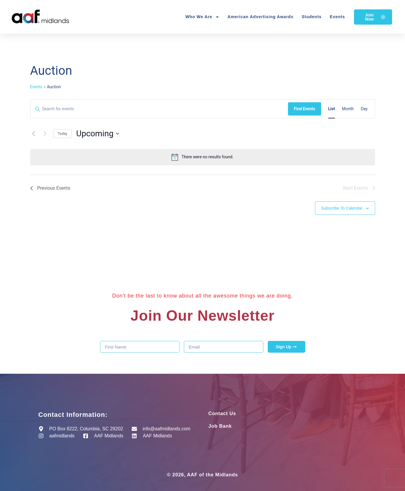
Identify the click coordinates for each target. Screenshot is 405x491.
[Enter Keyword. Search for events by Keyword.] (159, 109)
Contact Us (222, 413)
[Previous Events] (33, 133)
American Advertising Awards (261, 16)
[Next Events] (45, 133)
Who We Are (202, 17)
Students (312, 16)
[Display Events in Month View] (348, 109)
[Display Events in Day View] (364, 109)
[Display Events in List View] (331, 109)
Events (337, 16)
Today (62, 134)
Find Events (304, 108)
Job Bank (220, 426)
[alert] (202, 157)
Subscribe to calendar (341, 208)
